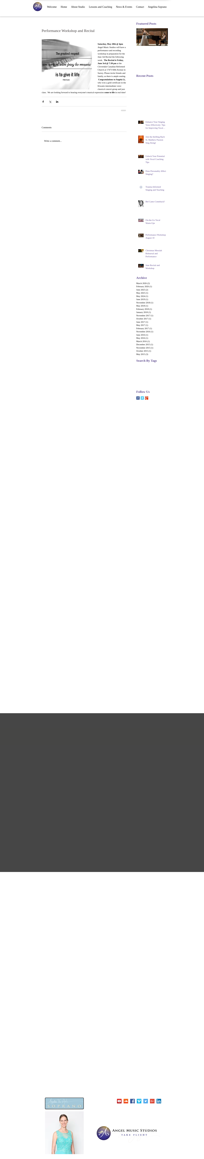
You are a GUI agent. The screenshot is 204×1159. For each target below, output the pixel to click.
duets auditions (142, 375)
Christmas (140, 366)
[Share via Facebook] (43, 101)
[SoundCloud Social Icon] (126, 1101)
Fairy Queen (151, 366)
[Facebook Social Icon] (132, 1101)
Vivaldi (155, 370)
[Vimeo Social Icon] (139, 1101)
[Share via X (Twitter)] (50, 101)
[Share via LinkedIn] (57, 101)
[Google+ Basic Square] (146, 398)
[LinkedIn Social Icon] (159, 1101)
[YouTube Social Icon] (119, 1101)
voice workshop (142, 384)
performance (141, 379)
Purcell (139, 370)
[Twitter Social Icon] (145, 1101)
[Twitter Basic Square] (142, 398)
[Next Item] (163, 37)
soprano (158, 379)
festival (153, 375)
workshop (155, 384)
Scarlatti (147, 370)
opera (160, 375)
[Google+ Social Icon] (152, 1101)
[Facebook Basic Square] (138, 398)
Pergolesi (161, 366)
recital (150, 379)
